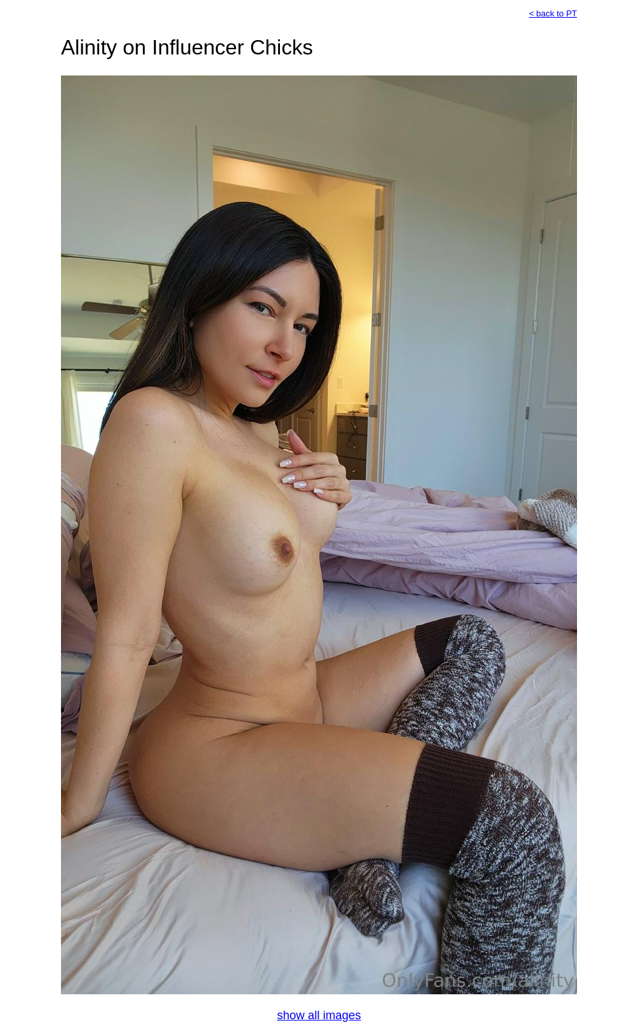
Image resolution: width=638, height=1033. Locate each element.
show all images (319, 1015)
